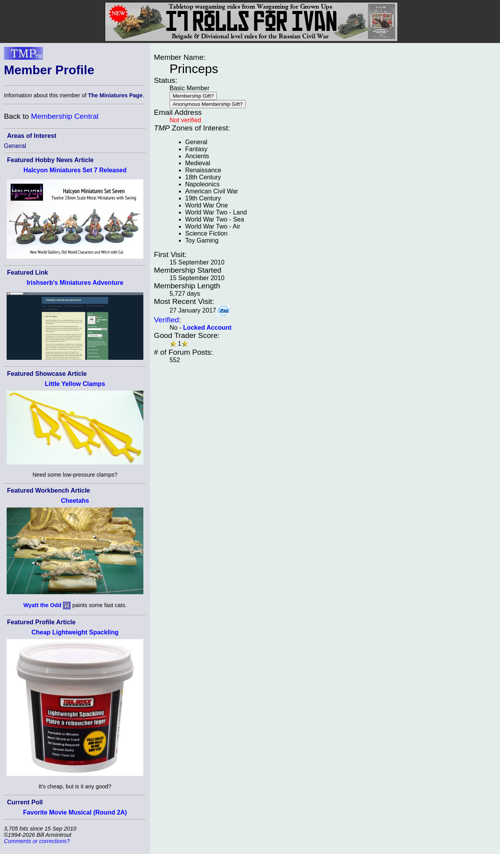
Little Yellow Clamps (75, 384)
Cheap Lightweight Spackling (74, 632)
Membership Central (64, 116)
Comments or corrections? (37, 841)
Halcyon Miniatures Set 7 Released (75, 170)
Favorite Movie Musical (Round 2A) (75, 812)
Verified (166, 320)
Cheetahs (75, 500)
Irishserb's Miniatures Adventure (75, 282)
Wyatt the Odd (42, 605)
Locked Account (207, 327)
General (15, 146)
